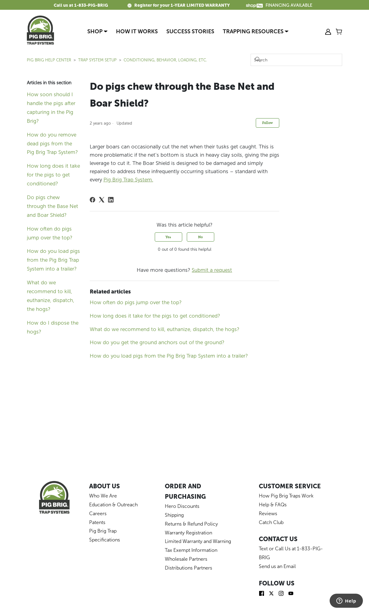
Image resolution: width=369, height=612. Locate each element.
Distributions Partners (188, 568)
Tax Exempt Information (191, 550)
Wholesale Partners (186, 559)
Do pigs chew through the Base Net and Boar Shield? (52, 206)
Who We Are (103, 496)
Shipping (174, 515)
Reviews (268, 513)
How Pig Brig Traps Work (286, 496)
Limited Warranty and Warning (198, 541)
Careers (98, 513)
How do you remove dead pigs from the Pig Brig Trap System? (52, 143)
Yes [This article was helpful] (168, 237)
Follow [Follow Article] (267, 122)
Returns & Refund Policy (191, 524)
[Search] (296, 60)
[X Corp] (101, 199)
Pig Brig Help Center (49, 60)
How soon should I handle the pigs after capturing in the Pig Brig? (51, 107)
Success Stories (190, 31)
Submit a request (212, 270)
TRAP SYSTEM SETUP (97, 60)
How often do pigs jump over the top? (49, 233)
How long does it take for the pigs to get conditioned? (53, 175)
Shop (97, 31)
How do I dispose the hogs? (52, 327)
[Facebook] (92, 199)
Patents (97, 522)
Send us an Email (277, 566)
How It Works (137, 31)
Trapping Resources (255, 31)
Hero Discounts (182, 506)
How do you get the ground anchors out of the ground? (157, 342)
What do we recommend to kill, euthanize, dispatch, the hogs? (50, 295)
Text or (267, 549)
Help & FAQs (273, 505)
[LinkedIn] (111, 199)
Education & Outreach (113, 505)
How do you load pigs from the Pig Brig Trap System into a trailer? (53, 260)
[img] (261, 592)
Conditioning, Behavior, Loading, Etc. (165, 60)
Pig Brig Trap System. (128, 180)
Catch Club (271, 522)
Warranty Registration (188, 533)
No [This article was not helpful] (200, 237)
